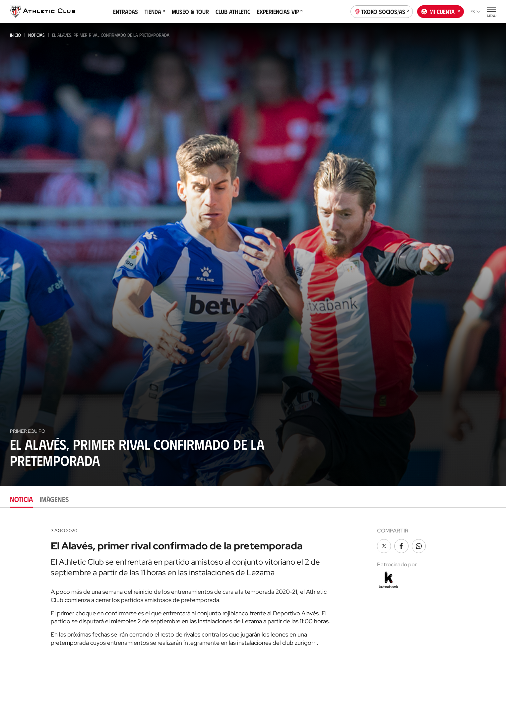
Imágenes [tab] (54, 498)
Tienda (155, 11)
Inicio (15, 35)
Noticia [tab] (21, 498)
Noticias (36, 35)
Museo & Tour (190, 11)
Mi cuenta (440, 11)
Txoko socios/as (381, 11)
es (475, 11)
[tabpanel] (253, 585)
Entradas (125, 11)
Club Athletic (233, 11)
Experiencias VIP (280, 11)
